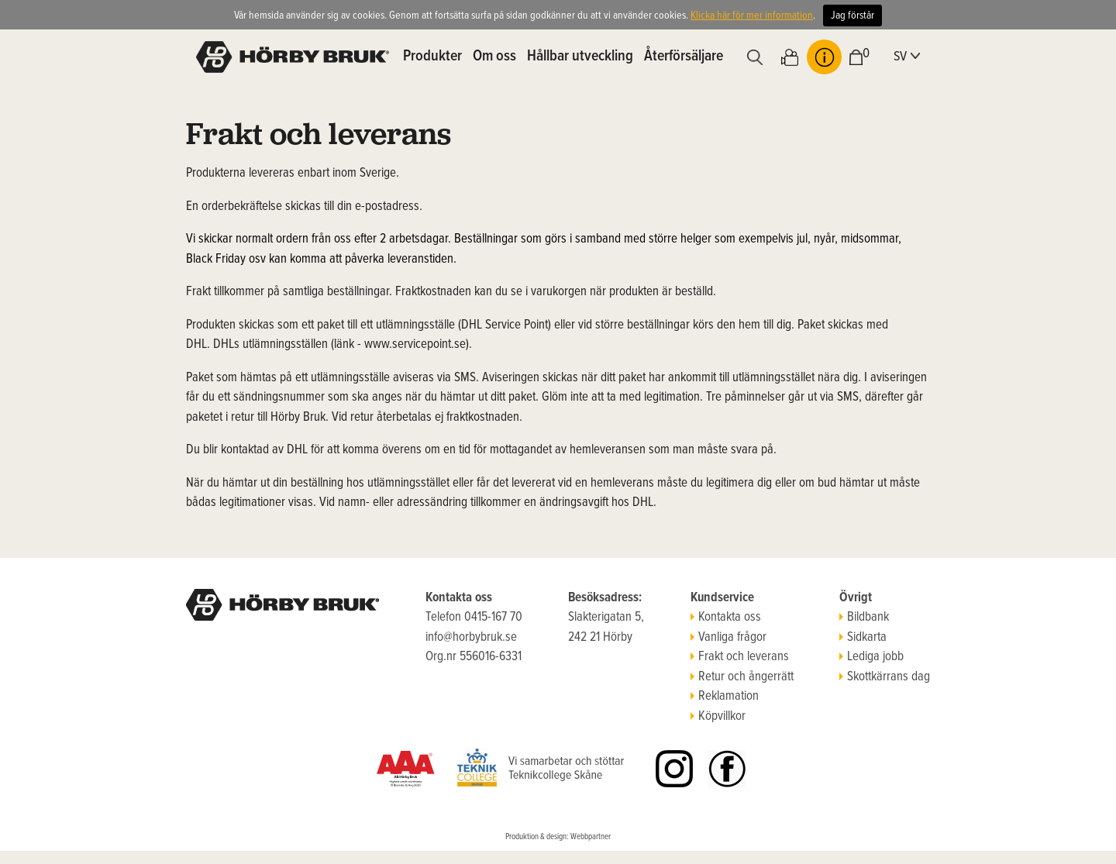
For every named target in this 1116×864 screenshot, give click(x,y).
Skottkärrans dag (884, 677)
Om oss (494, 56)
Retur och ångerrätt (742, 677)
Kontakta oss (726, 617)
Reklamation (725, 696)
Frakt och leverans (740, 657)
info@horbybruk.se (471, 637)
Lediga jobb (871, 657)
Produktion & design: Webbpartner (558, 836)
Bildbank (864, 617)
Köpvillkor (718, 716)
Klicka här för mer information (752, 15)
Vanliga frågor (728, 637)
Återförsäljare (683, 56)
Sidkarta (863, 637)
